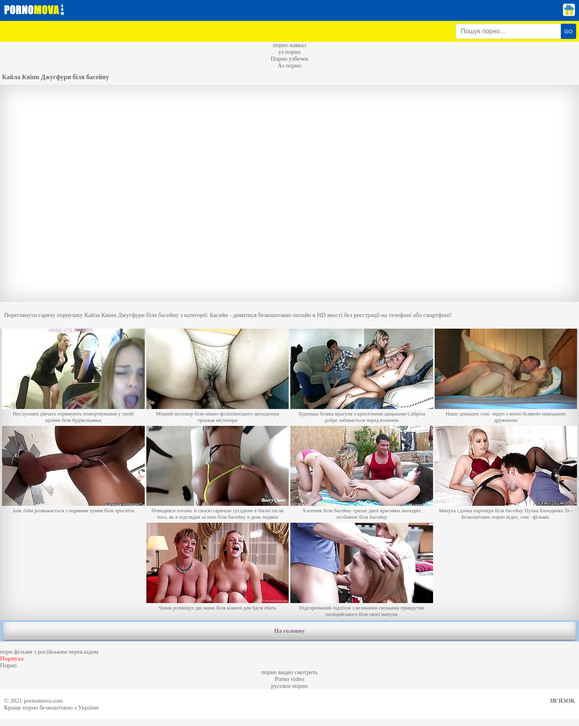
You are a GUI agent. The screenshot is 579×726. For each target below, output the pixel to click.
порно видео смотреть (289, 672)
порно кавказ (289, 45)
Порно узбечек (289, 58)
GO (568, 32)
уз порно (289, 52)
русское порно (289, 686)
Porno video (289, 679)
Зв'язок (562, 700)
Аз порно (289, 65)
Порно (8, 665)
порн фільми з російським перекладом (49, 651)
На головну (289, 631)
